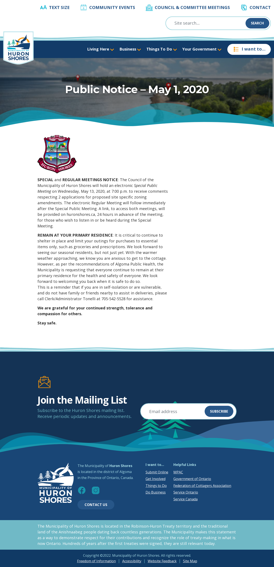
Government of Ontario (192, 478)
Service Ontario (185, 492)
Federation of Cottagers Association (202, 485)
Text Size (59, 7)
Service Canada (185, 499)
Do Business (156, 492)
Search (257, 23)
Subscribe (219, 411)
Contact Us (96, 504)
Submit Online (157, 472)
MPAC (178, 472)
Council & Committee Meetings (192, 7)
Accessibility (131, 561)
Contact (260, 7)
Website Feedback (162, 561)
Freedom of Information (96, 561)
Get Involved (155, 478)
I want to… (249, 49)
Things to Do (156, 485)
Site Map (190, 561)
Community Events (112, 7)
